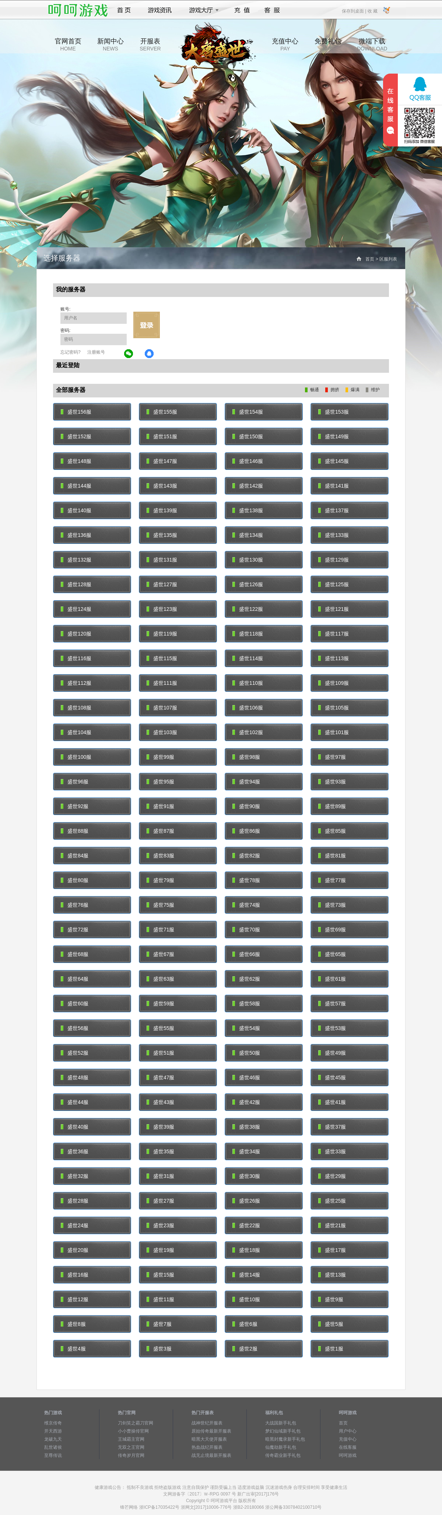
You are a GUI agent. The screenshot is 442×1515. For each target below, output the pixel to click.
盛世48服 (74, 1077)
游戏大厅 (202, 10)
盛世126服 (247, 584)
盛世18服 (246, 1250)
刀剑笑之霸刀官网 (135, 1423)
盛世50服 (246, 1053)
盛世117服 (333, 634)
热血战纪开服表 (207, 1447)
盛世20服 (74, 1250)
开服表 (150, 45)
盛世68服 (74, 954)
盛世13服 (332, 1275)
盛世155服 (162, 412)
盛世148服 (76, 461)
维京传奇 (53, 1423)
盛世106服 (247, 708)
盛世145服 (333, 461)
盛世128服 (76, 584)
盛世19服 (160, 1250)
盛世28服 (74, 1201)
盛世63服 (160, 979)
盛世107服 (162, 708)
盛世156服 (76, 412)
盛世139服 (162, 510)
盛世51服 (160, 1053)
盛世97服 (332, 757)
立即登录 (146, 325)
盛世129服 (333, 560)
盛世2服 (244, 1349)
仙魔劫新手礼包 (280, 1447)
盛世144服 (76, 486)
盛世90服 (246, 806)
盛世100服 (76, 757)
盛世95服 (160, 782)
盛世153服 (333, 412)
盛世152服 (76, 436)
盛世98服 (246, 757)
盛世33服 (332, 1151)
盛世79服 (160, 880)
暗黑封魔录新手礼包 (285, 1439)
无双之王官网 (131, 1447)
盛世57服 (332, 1003)
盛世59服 (160, 1003)
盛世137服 (333, 510)
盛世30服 (246, 1176)
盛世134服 (247, 535)
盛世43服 (160, 1102)
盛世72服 (74, 929)
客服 (272, 10)
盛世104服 (76, 732)
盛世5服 (330, 1324)
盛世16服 (74, 1275)
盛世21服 (332, 1225)
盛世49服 (332, 1053)
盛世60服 (74, 1003)
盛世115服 (162, 658)
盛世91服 (160, 806)
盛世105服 (333, 708)
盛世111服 (162, 683)
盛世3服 (159, 1349)
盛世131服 (162, 560)
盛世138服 (247, 510)
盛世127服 (162, 584)
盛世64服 (74, 979)
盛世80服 (74, 880)
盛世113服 (333, 658)
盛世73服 (332, 905)
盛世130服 (247, 560)
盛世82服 (246, 856)
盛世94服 (246, 782)
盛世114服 (247, 658)
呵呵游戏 (348, 1455)
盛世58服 (246, 1003)
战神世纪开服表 (207, 1423)
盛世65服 (332, 954)
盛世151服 (162, 436)
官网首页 (68, 45)
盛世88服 (74, 831)
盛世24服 (74, 1225)
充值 (241, 10)
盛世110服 (247, 683)
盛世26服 (246, 1201)
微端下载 (372, 45)
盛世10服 (246, 1299)
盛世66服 (246, 954)
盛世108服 (76, 708)
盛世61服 (332, 979)
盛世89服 (332, 806)
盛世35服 (160, 1151)
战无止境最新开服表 (211, 1455)
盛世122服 (247, 609)
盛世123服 (162, 609)
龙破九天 (53, 1439)
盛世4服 (73, 1349)
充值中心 (285, 45)
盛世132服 (76, 560)
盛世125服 (333, 584)
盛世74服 (246, 905)
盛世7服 (159, 1324)
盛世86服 (246, 831)
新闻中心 (110, 45)
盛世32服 (74, 1176)
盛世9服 (330, 1299)
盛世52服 (74, 1053)
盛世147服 (162, 461)
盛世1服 (330, 1349)
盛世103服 (162, 732)
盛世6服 (244, 1324)
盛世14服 (246, 1275)
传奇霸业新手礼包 (283, 1455)
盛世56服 (74, 1028)
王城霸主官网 (131, 1439)
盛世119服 (162, 634)
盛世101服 (333, 732)
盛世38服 (246, 1127)
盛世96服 (74, 782)
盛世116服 (76, 658)
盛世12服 (74, 1299)
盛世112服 (76, 683)
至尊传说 (53, 1455)
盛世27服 (160, 1201)
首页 (123, 10)
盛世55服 (160, 1028)
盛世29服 (332, 1176)
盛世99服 (160, 757)
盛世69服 (332, 929)
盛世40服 (74, 1127)
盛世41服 (332, 1102)
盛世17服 (332, 1250)
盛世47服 (160, 1077)
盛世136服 (76, 535)
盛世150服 (247, 436)
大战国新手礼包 (280, 1423)
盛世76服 (74, 905)
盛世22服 (246, 1225)
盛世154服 (247, 412)
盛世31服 (160, 1176)
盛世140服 (76, 510)
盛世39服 (160, 1127)
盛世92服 (74, 806)
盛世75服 (160, 905)
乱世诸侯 (53, 1447)
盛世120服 (76, 634)
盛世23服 (160, 1225)
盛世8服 (73, 1324)
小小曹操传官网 (133, 1431)
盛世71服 (160, 929)
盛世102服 (247, 732)
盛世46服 (246, 1077)
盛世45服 (332, 1077)
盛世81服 (332, 856)
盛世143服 (162, 486)
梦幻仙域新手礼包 (283, 1431)
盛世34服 (246, 1151)
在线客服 (348, 1447)
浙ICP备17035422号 (159, 1507)
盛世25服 (332, 1201)
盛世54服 (246, 1028)
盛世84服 (74, 856)
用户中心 (348, 1431)
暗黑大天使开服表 (209, 1439)
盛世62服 (246, 979)
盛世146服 (247, 461)
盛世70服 (246, 929)
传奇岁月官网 (131, 1455)
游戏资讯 (160, 10)
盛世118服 (247, 634)
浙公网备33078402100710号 (293, 1507)
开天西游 (53, 1431)
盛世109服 (333, 683)
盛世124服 (76, 609)
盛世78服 (246, 880)
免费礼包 (328, 45)
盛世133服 (333, 535)
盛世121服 (333, 609)
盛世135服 (162, 535)
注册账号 (96, 352)
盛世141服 (333, 486)
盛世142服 (247, 486)
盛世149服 (333, 436)
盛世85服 (332, 831)
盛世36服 (74, 1151)
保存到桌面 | (354, 10)
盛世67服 (160, 954)
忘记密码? (70, 352)
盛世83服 (160, 856)
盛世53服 (332, 1028)
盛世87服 (160, 831)
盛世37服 (332, 1127)
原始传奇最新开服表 (211, 1431)
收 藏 (372, 10)
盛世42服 (246, 1102)
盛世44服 (74, 1102)
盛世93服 (332, 782)
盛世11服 (160, 1299)
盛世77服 (332, 880)
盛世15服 (160, 1275)
